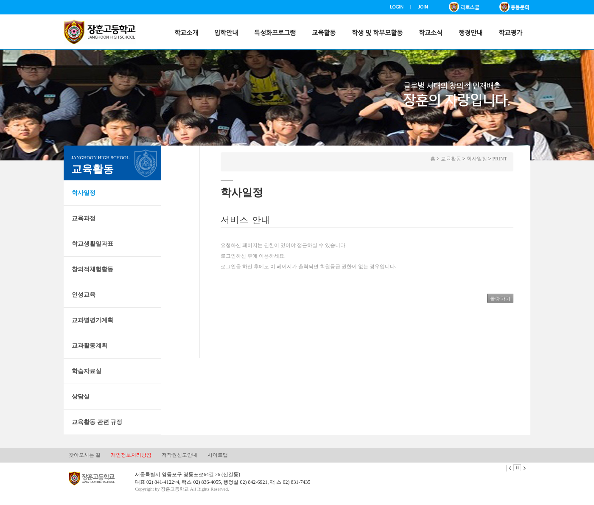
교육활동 (324, 33)
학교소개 (186, 33)
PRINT (499, 159)
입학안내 (226, 33)
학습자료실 (86, 371)
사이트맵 (217, 455)
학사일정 (83, 193)
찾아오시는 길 (85, 455)
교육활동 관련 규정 (97, 422)
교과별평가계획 (92, 320)
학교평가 (510, 33)
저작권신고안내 (179, 455)
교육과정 (83, 218)
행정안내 (470, 33)
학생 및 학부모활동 (377, 33)
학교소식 (431, 33)
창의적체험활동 (92, 269)
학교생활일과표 (92, 244)
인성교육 (83, 295)
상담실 (81, 396)
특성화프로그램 (275, 33)
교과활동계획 (89, 345)
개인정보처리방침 (131, 455)
